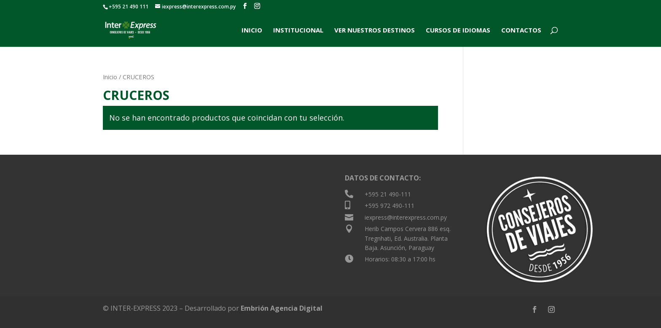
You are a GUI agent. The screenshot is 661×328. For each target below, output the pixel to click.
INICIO (252, 30)
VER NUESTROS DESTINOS (374, 30)
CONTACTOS (521, 30)
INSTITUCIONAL (298, 30)
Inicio (110, 77)
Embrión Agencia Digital (281, 308)
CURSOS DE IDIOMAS (458, 30)
